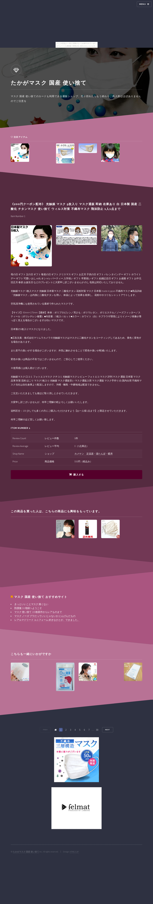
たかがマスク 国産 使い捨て (26, 851)
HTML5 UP (74, 851)
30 (97, 729)
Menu (142, 4)
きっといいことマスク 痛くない (31, 604)
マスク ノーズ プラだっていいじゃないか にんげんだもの (44, 615)
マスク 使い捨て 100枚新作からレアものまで (38, 611)
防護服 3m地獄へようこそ (28, 608)
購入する (78, 474)
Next (107, 729)
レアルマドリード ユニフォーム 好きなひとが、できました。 (47, 619)
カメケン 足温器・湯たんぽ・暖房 (93, 453)
